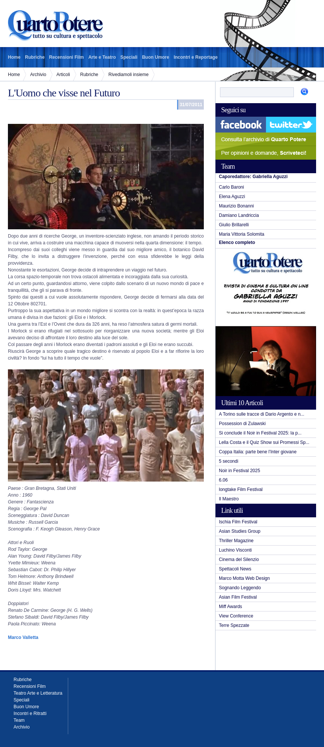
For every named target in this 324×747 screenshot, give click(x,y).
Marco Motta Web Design (244, 578)
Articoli (63, 74)
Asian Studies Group (239, 531)
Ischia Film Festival (238, 521)
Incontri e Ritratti (30, 713)
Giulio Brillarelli (234, 224)
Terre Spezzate (234, 625)
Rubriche (34, 57)
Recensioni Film (66, 57)
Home (14, 57)
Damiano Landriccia (239, 215)
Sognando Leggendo (240, 587)
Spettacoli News (235, 569)
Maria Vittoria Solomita (241, 234)
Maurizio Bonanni (236, 206)
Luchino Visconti (235, 550)
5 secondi (228, 461)
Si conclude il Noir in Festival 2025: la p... (260, 433)
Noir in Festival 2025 (239, 470)
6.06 (223, 480)
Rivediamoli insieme (129, 74)
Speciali (129, 57)
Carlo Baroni (231, 187)
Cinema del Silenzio (239, 559)
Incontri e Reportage (196, 57)
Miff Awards (230, 606)
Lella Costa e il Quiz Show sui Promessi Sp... (264, 442)
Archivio (38, 74)
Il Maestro (229, 499)
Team (19, 720)
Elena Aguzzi (232, 196)
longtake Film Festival (241, 489)
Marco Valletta (23, 637)
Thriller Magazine (236, 540)
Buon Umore (155, 57)
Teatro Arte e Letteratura (38, 693)
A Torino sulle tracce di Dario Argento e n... (261, 414)
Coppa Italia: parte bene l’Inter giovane (257, 451)
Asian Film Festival (238, 597)
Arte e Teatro (102, 57)
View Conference (236, 616)
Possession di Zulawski (242, 423)
